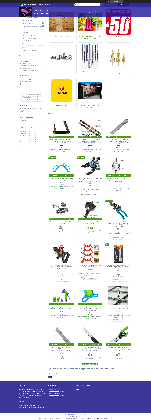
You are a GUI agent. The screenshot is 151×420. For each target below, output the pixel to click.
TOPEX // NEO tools (61, 105)
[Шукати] (101, 4)
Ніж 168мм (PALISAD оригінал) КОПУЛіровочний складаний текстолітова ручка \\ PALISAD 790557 (118, 141)
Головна (73, 12)
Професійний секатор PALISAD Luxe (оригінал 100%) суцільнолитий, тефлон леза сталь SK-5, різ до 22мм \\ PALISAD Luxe (118, 224)
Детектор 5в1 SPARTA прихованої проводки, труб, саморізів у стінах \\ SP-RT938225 (118, 266)
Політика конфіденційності (104, 418)
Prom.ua (85, 414)
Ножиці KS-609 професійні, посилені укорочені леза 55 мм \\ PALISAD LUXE (61, 179)
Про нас (97, 12)
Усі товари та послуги (89, 364)
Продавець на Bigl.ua (75, 416)
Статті (127, 12)
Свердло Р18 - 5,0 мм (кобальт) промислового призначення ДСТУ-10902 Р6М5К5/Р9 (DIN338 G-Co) (90, 141)
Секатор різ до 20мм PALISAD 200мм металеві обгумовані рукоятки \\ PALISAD (118, 349)
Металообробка (62, 71)
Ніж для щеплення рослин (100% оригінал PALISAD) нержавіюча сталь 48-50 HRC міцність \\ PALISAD (61, 349)
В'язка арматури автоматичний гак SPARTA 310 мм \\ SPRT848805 (118, 307)
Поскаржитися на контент (88, 418)
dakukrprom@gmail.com (29, 79)
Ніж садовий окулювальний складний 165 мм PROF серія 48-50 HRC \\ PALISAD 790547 (61, 141)
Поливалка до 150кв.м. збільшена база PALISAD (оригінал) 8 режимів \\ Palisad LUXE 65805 (90, 308)
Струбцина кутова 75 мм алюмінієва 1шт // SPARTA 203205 (89, 266)
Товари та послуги (85, 12)
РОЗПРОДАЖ (118, 36)
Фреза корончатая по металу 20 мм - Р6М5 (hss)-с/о (90, 222)
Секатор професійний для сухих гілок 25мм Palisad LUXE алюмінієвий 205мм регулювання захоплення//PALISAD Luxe (90, 181)
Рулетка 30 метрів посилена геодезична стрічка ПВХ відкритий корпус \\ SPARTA (62, 266)
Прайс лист (117, 12)
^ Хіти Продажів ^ (61, 36)
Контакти (107, 12)
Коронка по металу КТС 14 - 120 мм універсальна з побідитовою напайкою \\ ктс (118, 180)
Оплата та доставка (29, 50)
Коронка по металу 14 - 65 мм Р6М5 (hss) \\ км (61, 222)
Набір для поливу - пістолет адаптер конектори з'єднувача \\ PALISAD (61, 307)
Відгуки (24, 47)
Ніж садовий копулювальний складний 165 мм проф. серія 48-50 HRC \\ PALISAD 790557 (90, 349)
